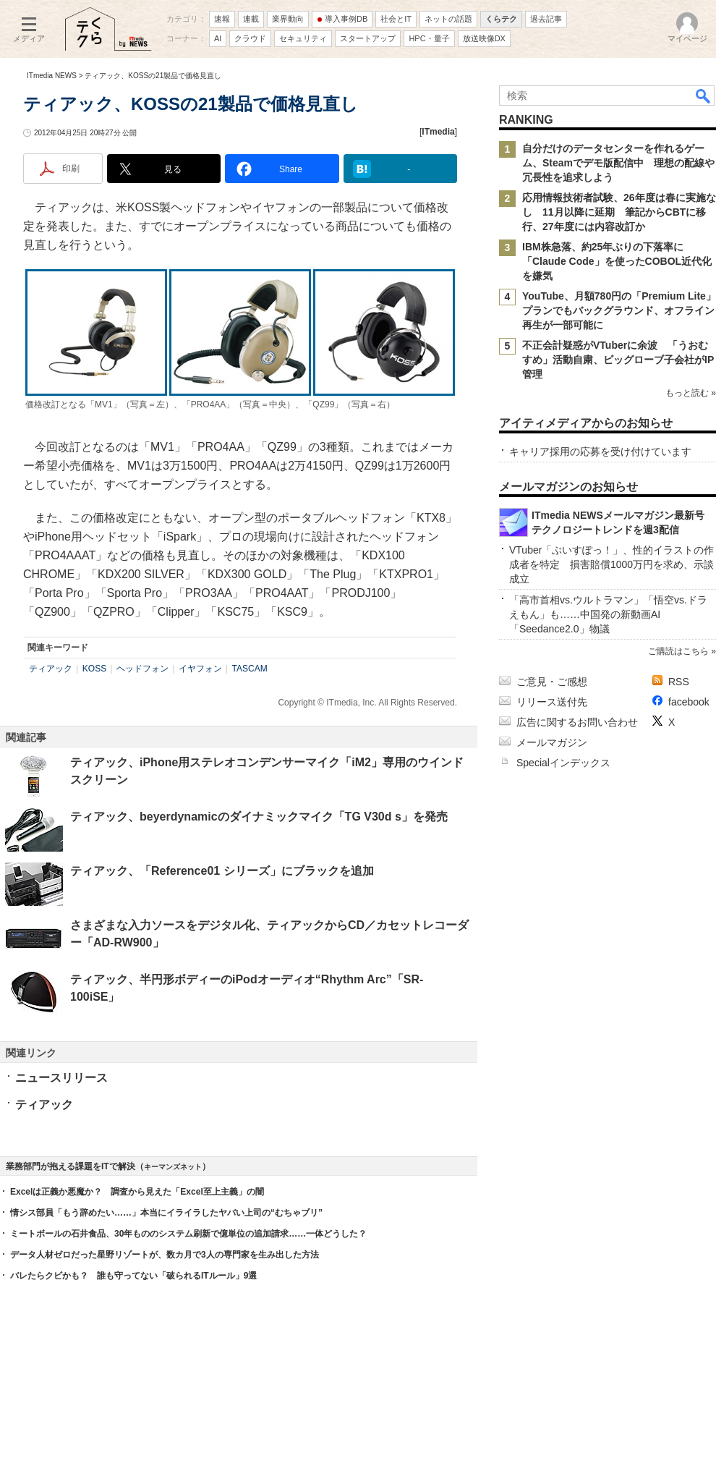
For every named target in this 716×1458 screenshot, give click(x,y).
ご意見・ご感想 (551, 681)
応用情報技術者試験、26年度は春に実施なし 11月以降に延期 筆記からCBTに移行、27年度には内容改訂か (619, 212)
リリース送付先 (551, 702)
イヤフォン (200, 669)
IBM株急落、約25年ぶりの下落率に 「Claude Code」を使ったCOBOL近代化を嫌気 (617, 261)
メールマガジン (551, 742)
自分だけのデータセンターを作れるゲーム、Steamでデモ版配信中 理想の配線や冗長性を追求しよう (618, 163)
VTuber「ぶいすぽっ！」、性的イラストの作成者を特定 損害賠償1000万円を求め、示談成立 (611, 564)
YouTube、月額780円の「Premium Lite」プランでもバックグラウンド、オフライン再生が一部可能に (619, 310)
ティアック (50, 669)
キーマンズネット (173, 1167)
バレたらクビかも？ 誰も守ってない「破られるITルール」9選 (133, 1276)
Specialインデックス (563, 762)
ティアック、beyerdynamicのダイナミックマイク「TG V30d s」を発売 (259, 816)
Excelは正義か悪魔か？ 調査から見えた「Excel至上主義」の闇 (137, 1192)
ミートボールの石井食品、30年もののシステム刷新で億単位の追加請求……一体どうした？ (188, 1234)
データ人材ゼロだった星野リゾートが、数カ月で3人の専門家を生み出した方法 (164, 1255)
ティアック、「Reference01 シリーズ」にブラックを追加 (222, 871)
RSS (678, 681)
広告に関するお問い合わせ (577, 722)
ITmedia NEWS (52, 76)
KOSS (94, 669)
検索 (704, 95)
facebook (688, 702)
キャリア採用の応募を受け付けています (600, 451)
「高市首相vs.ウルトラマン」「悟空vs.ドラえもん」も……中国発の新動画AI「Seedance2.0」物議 (608, 614)
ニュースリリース (61, 1078)
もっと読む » (690, 393)
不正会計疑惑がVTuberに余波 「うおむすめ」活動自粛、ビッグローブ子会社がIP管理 (618, 359)
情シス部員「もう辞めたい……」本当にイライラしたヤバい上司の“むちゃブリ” (166, 1213)
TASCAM (250, 669)
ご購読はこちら (678, 651)
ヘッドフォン (142, 669)
